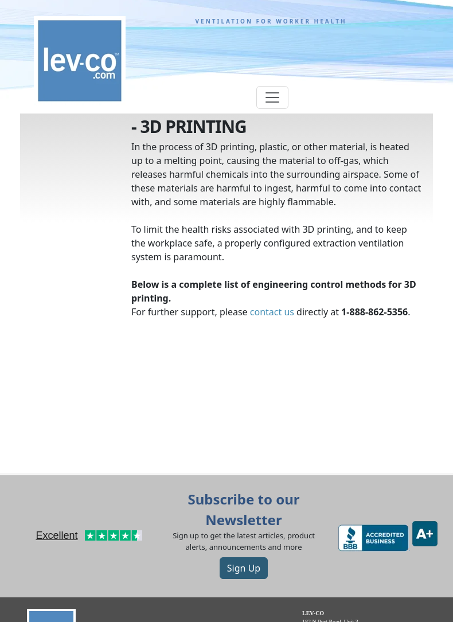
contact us (272, 312)
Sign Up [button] (243, 568)
